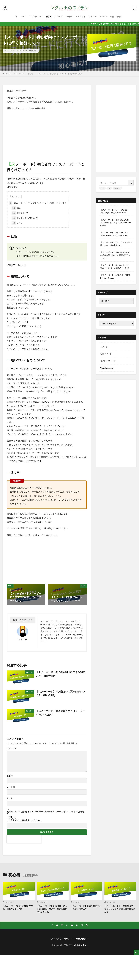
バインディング (36, 16)
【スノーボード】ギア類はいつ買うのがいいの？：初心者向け (60, 693)
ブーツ (23, 16)
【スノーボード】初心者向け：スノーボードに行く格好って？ (60, 74)
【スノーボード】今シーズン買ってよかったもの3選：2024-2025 (115, 211)
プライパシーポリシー (61, 938)
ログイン (104, 347)
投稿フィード (106, 354)
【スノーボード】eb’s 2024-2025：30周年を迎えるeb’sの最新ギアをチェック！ (115, 255)
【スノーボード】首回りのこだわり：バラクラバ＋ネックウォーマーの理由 (115, 223)
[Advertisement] (47, 132)
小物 (112, 16)
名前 (10, 776)
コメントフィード (108, 361)
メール (11, 787)
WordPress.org (106, 368)
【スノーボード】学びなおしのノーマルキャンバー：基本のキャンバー (115, 266)
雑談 (119, 16)
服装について (20, 213)
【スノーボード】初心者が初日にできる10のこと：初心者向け (60, 674)
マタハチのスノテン (78, 945)
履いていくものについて (25, 218)
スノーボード (19, 74)
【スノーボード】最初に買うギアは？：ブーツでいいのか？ (60, 712)
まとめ (17, 223)
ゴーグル (69, 16)
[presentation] (24, 839)
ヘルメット (81, 16)
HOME (7, 74)
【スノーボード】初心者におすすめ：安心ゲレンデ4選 (18, 907)
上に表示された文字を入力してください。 (25, 820)
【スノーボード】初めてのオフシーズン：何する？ (86, 907)
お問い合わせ (82, 938)
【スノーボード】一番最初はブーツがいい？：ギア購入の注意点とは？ (119, 909)
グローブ (58, 16)
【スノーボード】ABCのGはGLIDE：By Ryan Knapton (116, 276)
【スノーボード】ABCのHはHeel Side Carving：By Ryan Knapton (114, 233)
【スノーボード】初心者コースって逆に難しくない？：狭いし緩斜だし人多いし (52, 909)
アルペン (103, 16)
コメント (12, 748)
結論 (16, 208)
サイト (9, 798)
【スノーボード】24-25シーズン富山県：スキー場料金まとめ (116, 243)
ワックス (92, 16)
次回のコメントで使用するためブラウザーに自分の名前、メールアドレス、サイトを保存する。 (46, 812)
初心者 (48, 16)
